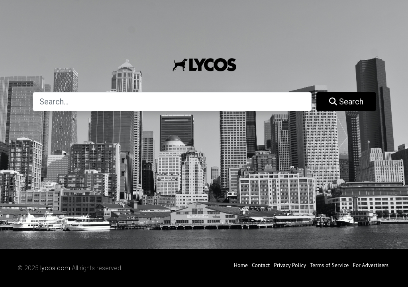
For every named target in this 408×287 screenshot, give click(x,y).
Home (240, 265)
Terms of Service (329, 265)
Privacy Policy (290, 265)
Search (346, 101)
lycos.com (55, 268)
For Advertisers (370, 265)
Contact (261, 265)
